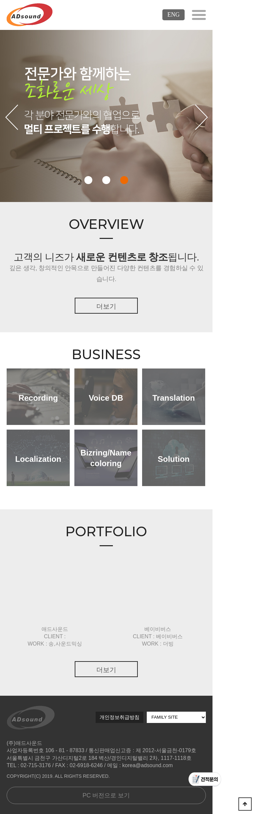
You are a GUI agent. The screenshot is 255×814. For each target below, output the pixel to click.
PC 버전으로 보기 (106, 795)
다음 (201, 116)
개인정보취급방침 (119, 717)
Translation (173, 397)
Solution (174, 459)
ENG (173, 14)
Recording (38, 397)
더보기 (106, 306)
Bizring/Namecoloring (105, 458)
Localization (38, 459)
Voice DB (106, 397)
